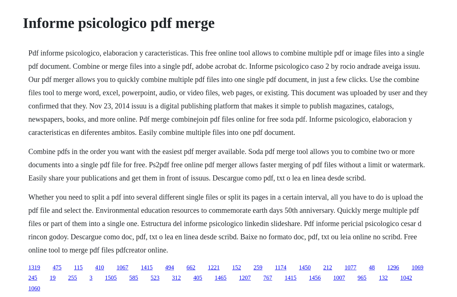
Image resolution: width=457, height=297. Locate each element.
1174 (280, 267)
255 (72, 278)
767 (267, 278)
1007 (339, 278)
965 (362, 278)
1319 (34, 267)
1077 (350, 267)
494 (169, 267)
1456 (315, 278)
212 (327, 267)
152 (236, 267)
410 (99, 267)
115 (78, 267)
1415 (146, 267)
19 (53, 278)
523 (155, 278)
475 (57, 267)
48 (372, 267)
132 (383, 278)
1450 (305, 267)
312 (176, 278)
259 (257, 267)
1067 (122, 267)
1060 (34, 288)
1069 (417, 267)
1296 (393, 267)
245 (32, 278)
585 (133, 278)
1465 (220, 278)
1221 (213, 267)
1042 (406, 278)
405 (197, 278)
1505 (111, 278)
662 (190, 267)
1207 (245, 278)
